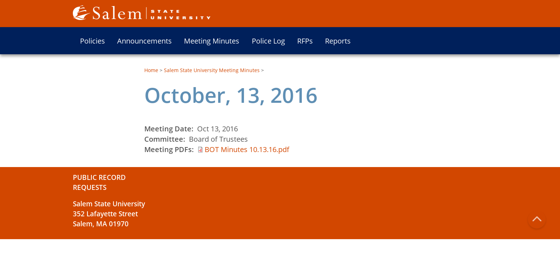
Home (151, 70)
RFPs (305, 41)
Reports (338, 41)
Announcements (144, 41)
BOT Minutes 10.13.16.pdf (247, 149)
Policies (92, 41)
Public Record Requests (99, 182)
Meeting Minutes (211, 41)
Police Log (268, 41)
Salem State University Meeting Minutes (212, 70)
